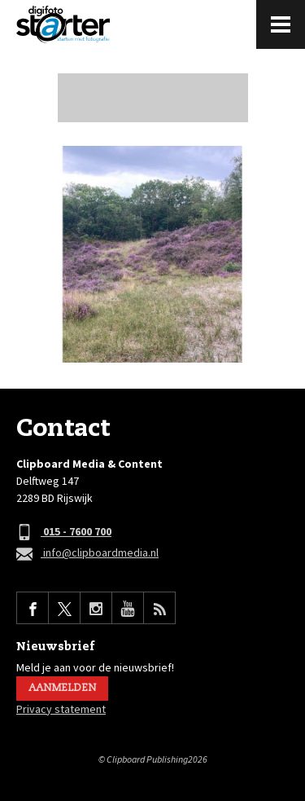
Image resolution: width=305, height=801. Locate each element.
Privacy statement (61, 709)
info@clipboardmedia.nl (87, 553)
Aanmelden (62, 688)
